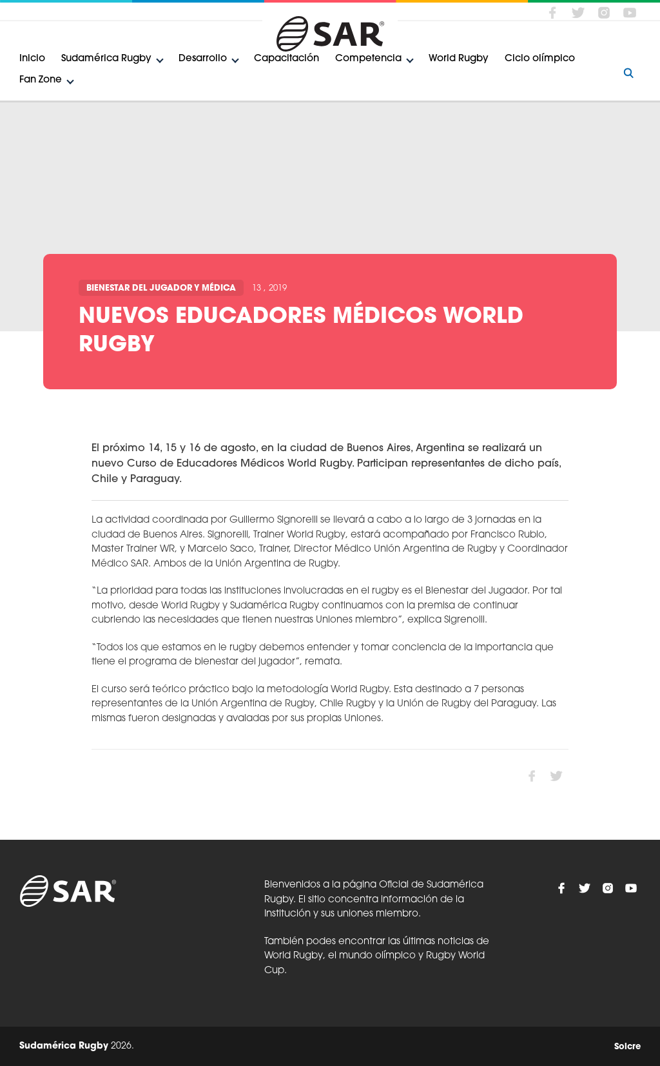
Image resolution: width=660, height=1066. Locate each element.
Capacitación (286, 59)
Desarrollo (203, 59)
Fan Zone (40, 80)
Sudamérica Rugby (106, 59)
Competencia (368, 59)
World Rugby (459, 59)
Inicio (32, 59)
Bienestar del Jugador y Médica (161, 288)
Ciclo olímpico (540, 59)
